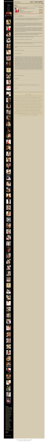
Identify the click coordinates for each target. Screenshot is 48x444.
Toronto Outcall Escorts (9, 408)
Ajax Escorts (7, 422)
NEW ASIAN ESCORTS (9, 409)
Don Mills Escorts (8, 413)
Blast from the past (8, 435)
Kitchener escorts (8, 426)
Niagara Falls (7, 429)
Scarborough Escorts (9, 414)
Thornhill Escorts (8, 419)
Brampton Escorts (8, 415)
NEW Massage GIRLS (9, 407)
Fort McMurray (8, 425)
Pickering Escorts (8, 421)
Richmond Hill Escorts (9, 420)
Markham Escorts (8, 416)
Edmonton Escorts (8, 412)
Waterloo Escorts (8, 427)
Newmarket (7, 428)
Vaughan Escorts (8, 418)
